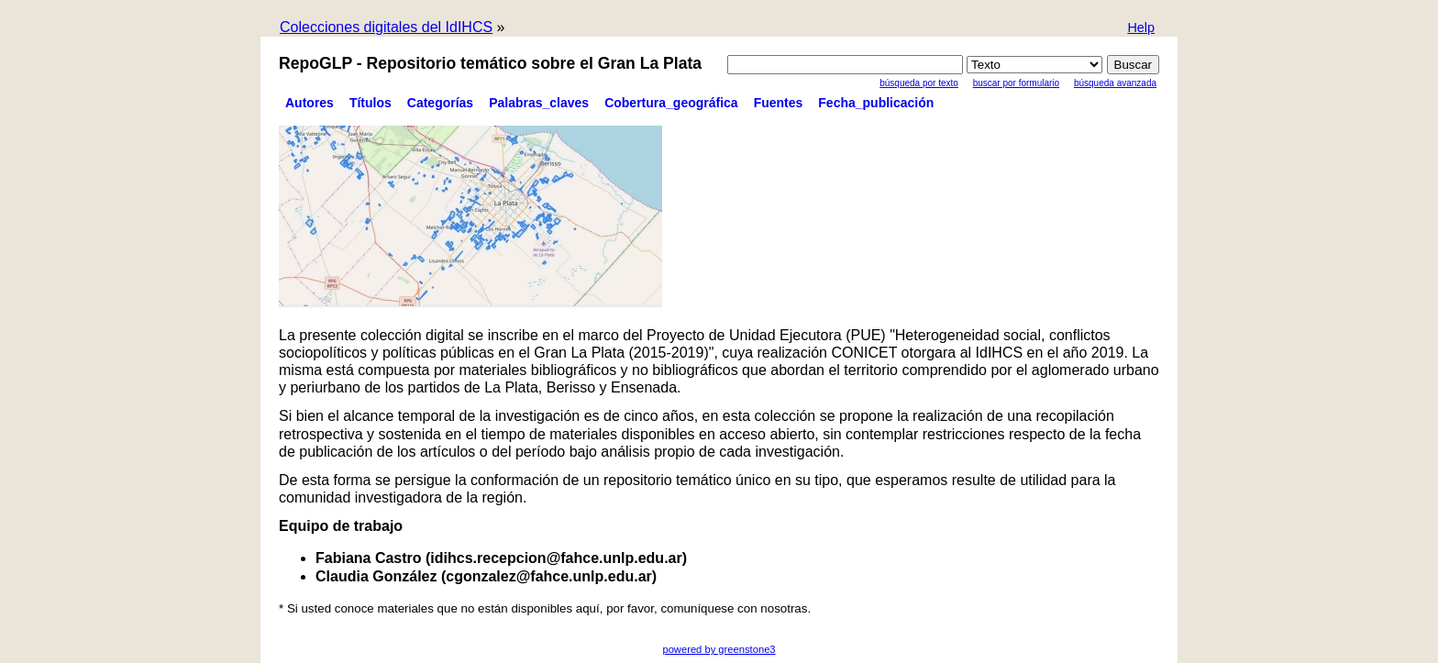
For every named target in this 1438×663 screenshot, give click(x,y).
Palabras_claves (539, 102)
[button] (1141, 29)
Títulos (370, 102)
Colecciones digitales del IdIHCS (386, 27)
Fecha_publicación (876, 102)
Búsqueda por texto (918, 83)
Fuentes (778, 102)
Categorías (440, 102)
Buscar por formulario (1016, 83)
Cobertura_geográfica (670, 102)
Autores (309, 102)
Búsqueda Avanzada (1115, 83)
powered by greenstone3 (718, 649)
